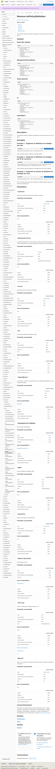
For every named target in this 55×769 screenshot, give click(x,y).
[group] (35, 179)
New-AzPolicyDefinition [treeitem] (9, 435)
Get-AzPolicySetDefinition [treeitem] (9, 421)
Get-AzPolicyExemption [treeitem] (9, 418)
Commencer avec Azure (48, 4)
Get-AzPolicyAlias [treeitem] (8, 412)
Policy (41, 12)
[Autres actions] (53, 13)
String (47, 342)
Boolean (19, 727)
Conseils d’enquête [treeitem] (5, 36)
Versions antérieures (22, 766)
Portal (41, 4)
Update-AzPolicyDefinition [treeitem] (10, 475)
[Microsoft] (2, 1)
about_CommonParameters (44, 712)
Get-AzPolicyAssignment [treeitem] (9, 414)
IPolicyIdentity (47, 391)
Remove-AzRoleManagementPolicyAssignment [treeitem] (9, 468)
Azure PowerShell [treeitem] (5, 19)
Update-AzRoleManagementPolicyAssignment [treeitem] (9, 491)
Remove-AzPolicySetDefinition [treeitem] (9, 459)
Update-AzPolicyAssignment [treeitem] (9, 473)
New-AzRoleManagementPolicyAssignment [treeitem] (9, 444)
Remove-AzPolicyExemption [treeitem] (8, 456)
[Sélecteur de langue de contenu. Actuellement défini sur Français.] (4, 764)
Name (19, 494)
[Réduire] (14, 12)
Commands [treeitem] (7, 410)
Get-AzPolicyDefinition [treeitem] (9, 416)
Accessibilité (32, 768)
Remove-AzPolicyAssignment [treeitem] (9, 448)
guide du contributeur (22, 744)
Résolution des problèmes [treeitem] (7, 40)
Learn (18, 12)
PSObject (39, 252)
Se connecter (51, 1)
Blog (28, 766)
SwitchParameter (46, 203)
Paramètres (20, 29)
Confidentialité (39, 766)
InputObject (20, 403)
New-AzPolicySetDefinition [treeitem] (9, 440)
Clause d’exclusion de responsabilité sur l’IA (9, 766)
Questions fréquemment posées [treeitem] (8, 42)
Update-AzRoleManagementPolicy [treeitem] (9, 486)
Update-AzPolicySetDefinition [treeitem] (9, 482)
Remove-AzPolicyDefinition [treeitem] (8, 452)
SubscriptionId (20, 583)
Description (20, 26)
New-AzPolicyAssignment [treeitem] (9, 433)
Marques (38, 768)
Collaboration (33, 766)
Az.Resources (36, 12)
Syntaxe (20, 24)
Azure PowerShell (28, 12)
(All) (18, 218)
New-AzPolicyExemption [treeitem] (9, 437)
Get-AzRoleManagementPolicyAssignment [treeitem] (9, 429)
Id (18, 357)
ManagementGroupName (23, 448)
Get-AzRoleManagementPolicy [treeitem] (9, 424)
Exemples (20, 27)
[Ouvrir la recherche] (47, 2)
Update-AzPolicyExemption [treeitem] (8, 478)
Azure (22, 12)
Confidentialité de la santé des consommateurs (9, 768)
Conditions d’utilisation (24, 768)
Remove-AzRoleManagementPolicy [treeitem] (9, 463)
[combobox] (8, 14)
